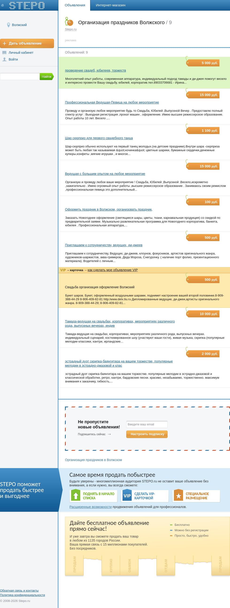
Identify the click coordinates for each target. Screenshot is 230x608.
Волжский (19, 24)
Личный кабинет (21, 52)
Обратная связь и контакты (19, 590)
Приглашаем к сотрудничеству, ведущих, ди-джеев (103, 245)
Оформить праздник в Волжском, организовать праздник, (109, 209)
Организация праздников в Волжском (93, 460)
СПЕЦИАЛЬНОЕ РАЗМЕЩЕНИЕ (197, 496)
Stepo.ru (71, 29)
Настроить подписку (147, 434)
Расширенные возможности (90, 507)
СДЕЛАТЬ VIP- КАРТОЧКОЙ (144, 496)
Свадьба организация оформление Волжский (99, 287)
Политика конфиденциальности (22, 595)
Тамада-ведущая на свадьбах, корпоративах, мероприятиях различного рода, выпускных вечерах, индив (120, 323)
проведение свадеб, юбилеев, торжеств (95, 70)
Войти (13, 59)
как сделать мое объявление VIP (113, 270)
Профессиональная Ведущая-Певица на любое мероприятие (112, 102)
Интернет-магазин (111, 5)
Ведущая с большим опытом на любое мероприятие (105, 174)
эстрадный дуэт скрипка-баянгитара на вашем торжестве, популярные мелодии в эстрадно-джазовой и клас (119, 363)
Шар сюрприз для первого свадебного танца (99, 138)
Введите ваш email (141, 424)
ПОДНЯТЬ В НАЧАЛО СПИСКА (98, 496)
